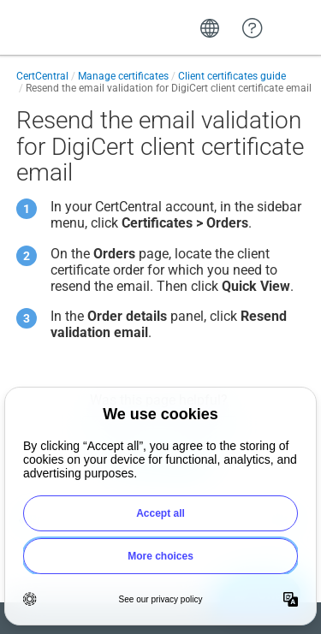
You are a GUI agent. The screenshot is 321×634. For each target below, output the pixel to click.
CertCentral (42, 76)
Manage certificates (123, 76)
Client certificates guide (232, 76)
